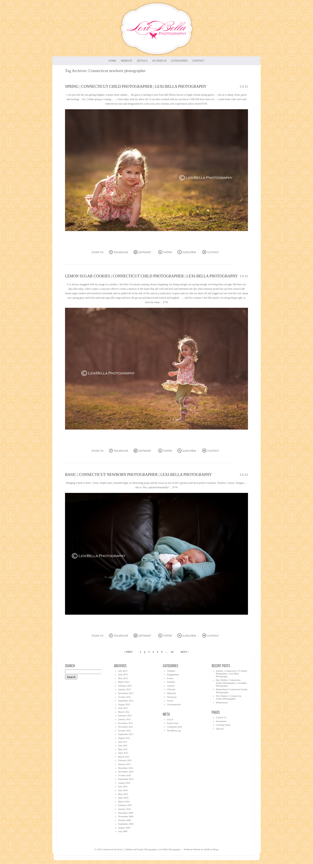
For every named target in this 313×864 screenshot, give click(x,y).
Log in (170, 719)
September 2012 (125, 700)
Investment (221, 721)
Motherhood (221, 702)
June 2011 (123, 745)
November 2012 (125, 693)
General (170, 685)
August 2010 (124, 783)
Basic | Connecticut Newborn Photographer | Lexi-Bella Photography (138, 474)
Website (126, 61)
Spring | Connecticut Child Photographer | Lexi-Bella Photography (136, 86)
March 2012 (123, 712)
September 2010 (125, 779)
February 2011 (125, 760)
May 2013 (123, 678)
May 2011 (123, 749)
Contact (198, 61)
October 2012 (124, 697)
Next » (185, 652)
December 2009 (125, 813)
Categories (179, 61)
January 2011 (124, 764)
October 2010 (124, 775)
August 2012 (124, 704)
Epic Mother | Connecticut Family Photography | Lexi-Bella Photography (231, 683)
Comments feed (174, 726)
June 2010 (123, 790)
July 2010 (122, 786)
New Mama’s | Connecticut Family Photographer (228, 697)
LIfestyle (171, 689)
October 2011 (124, 730)
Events (170, 678)
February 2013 (125, 685)
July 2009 (122, 831)
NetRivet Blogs (211, 849)
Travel (170, 700)
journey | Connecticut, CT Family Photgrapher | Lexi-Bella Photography (231, 674)
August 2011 (124, 738)
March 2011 (123, 756)
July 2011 (122, 742)
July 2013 (122, 671)
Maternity (171, 693)
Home (112, 61)
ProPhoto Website (192, 849)
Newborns (172, 697)
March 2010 (123, 801)
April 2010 (123, 797)
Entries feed (172, 723)
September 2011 (125, 734)
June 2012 (123, 708)
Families (171, 682)
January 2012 (124, 719)
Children (171, 671)
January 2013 (124, 689)
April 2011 (123, 753)
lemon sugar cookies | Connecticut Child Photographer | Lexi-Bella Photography (151, 276)
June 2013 (123, 674)
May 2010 (123, 794)
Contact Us (221, 717)
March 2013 (123, 682)
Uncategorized (174, 704)
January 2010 (124, 809)
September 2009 (125, 824)
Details (142, 61)
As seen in (159, 61)
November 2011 (125, 726)
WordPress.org (174, 730)
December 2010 (125, 768)
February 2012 (125, 715)
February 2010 (125, 805)
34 (172, 652)
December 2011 (125, 723)
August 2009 (124, 827)
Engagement (173, 674)
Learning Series (223, 725)
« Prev (128, 652)
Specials (220, 728)
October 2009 (124, 820)
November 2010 (125, 771)
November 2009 (125, 816)
